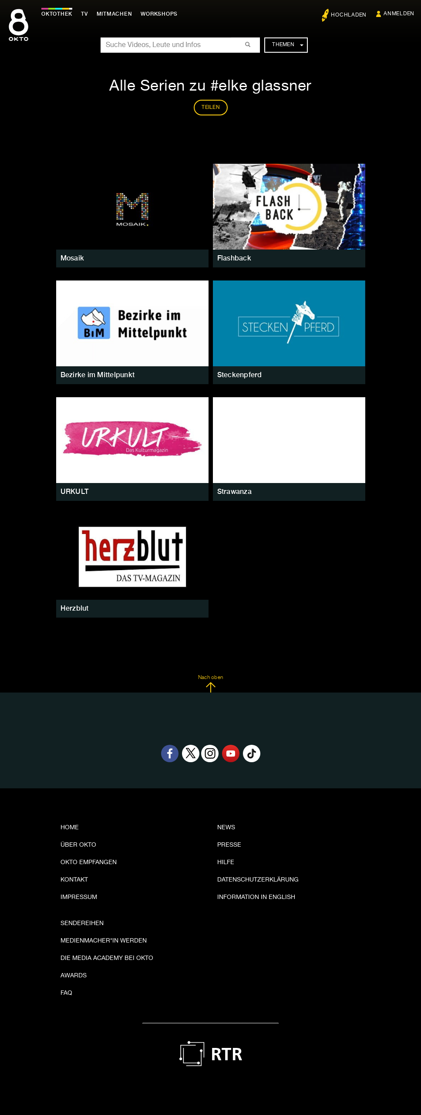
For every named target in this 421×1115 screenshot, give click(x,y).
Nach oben (210, 684)
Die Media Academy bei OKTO (107, 958)
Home (70, 827)
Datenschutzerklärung (258, 880)
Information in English (256, 897)
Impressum (79, 897)
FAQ (66, 993)
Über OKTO (78, 845)
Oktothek (56, 14)
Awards (74, 976)
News (226, 827)
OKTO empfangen (89, 862)
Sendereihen (82, 923)
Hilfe (225, 862)
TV (84, 14)
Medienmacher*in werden (104, 941)
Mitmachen (114, 14)
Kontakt (74, 880)
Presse (229, 845)
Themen (287, 44)
